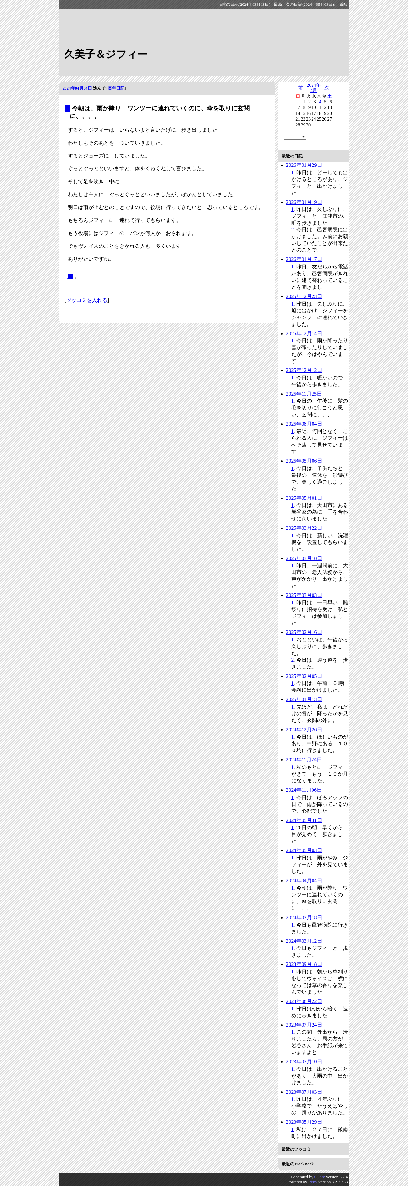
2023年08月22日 (304, 1001)
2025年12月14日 (304, 333)
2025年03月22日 (304, 528)
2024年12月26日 (304, 729)
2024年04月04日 (77, 88)
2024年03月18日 (304, 917)
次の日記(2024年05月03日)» (310, 4)
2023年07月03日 (304, 1092)
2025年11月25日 (304, 394)
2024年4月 (314, 88)
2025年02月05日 (304, 676)
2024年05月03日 (304, 850)
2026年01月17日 (304, 259)
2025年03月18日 (304, 558)
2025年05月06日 (304, 461)
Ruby (312, 1182)
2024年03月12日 (304, 941)
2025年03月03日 (304, 595)
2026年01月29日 (304, 165)
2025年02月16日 (304, 632)
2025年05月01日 (304, 498)
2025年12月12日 (304, 370)
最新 (278, 4)
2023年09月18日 (304, 964)
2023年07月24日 (304, 1025)
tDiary (319, 1176)
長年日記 (116, 88)
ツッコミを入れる (86, 300)
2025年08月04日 (304, 424)
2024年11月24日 (304, 759)
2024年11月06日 (304, 790)
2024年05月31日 (304, 820)
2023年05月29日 (304, 1122)
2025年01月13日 (304, 699)
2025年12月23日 (304, 296)
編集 (344, 4)
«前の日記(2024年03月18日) (245, 4)
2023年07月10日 (304, 1061)
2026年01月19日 (304, 202)
